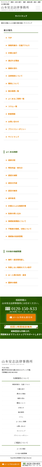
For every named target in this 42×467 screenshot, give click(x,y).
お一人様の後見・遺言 (17, 275)
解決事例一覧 (13, 91)
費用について (13, 83)
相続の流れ (12, 68)
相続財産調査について (17, 221)
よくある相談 (21, 449)
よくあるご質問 (21, 421)
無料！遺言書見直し (16, 259)
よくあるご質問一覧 (16, 98)
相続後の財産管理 (15, 236)
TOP (10, 37)
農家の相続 (12, 282)
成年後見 (11, 198)
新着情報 (11, 114)
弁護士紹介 (12, 53)
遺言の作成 (12, 183)
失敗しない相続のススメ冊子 (19, 267)
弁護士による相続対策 (17, 206)
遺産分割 (11, 160)
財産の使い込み (14, 213)
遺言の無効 (12, 190)
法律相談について (15, 75)
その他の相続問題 (21, 453)
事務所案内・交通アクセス (19, 45)
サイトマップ (13, 136)
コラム (21, 417)
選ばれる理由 (13, 60)
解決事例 (21, 412)
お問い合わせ (13, 121)
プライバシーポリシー (17, 129)
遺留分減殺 (12, 175)
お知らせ (21, 408)
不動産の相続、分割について (19, 228)
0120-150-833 (31, 463)
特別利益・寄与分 (15, 167)
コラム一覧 (12, 106)
